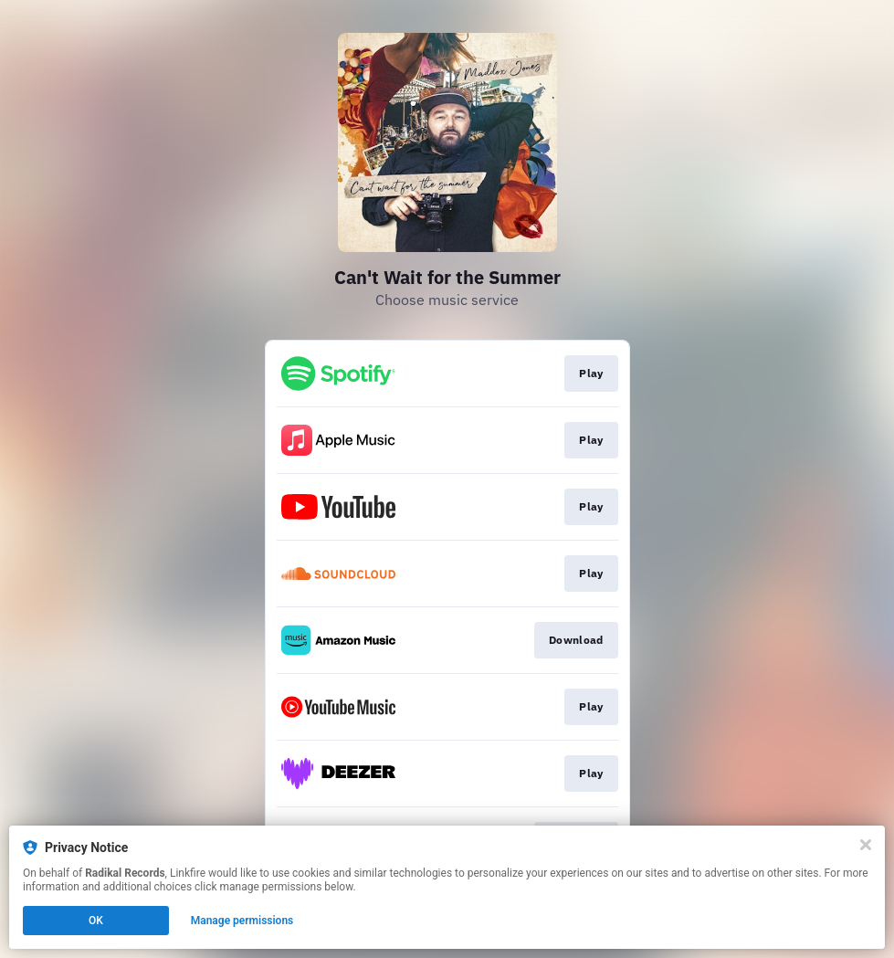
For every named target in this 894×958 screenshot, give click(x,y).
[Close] (865, 844)
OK (96, 920)
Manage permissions (242, 920)
